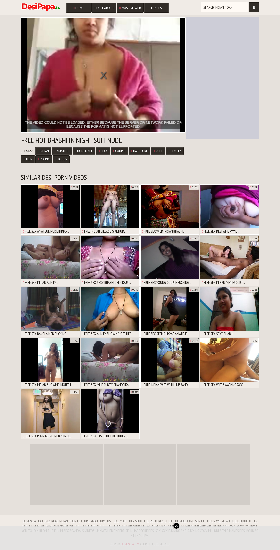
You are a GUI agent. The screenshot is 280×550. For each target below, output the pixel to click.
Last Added (104, 7)
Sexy (103, 151)
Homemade (84, 151)
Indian (43, 151)
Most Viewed (130, 7)
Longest (156, 7)
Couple (119, 151)
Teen (28, 159)
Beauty (175, 151)
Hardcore (139, 151)
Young (43, 159)
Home (78, 7)
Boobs (61, 159)
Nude (158, 151)
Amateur (62, 151)
